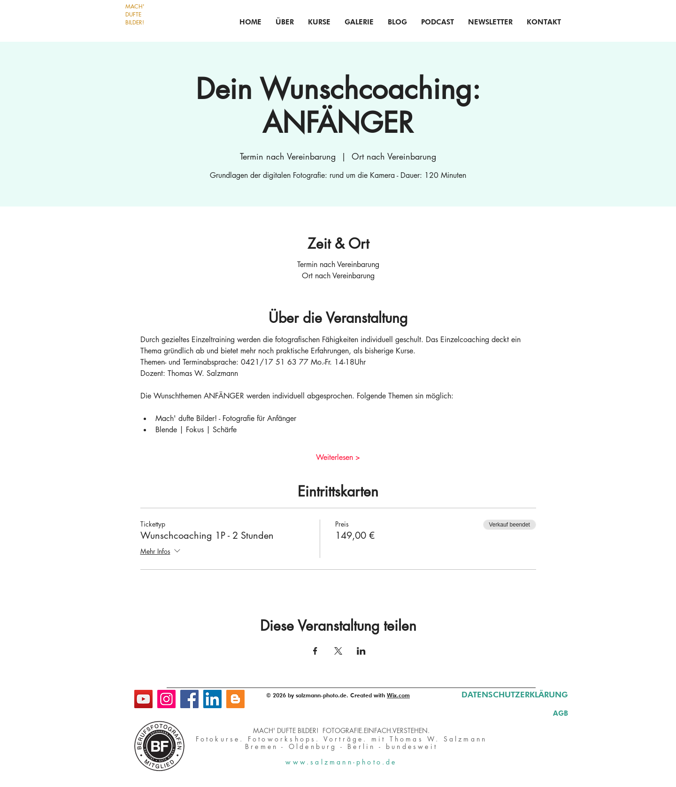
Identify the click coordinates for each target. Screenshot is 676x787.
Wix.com (398, 695)
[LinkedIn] (212, 699)
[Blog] (235, 699)
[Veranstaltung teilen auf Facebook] (315, 651)
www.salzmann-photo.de (341, 761)
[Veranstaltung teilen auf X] (338, 651)
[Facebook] (189, 699)
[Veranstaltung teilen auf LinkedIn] (361, 651)
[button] (319, 22)
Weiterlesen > (338, 457)
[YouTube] (143, 699)
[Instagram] (166, 699)
